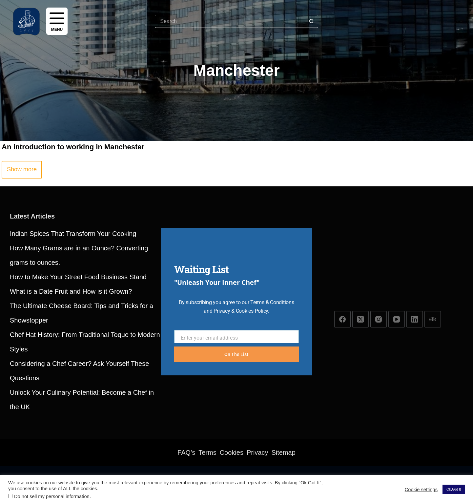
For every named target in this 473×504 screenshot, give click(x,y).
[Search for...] (230, 21)
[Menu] (57, 21)
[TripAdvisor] (432, 319)
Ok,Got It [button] (453, 489)
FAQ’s (186, 452)
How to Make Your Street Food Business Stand (78, 277)
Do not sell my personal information (52, 496)
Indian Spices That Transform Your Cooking (73, 233)
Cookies (231, 452)
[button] (22, 169)
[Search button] (311, 21)
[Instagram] (378, 319)
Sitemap (284, 452)
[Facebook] (342, 319)
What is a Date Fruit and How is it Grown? (71, 291)
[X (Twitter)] (360, 319)
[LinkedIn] (414, 319)
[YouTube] (396, 319)
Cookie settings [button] (421, 489)
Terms (207, 452)
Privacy (257, 452)
